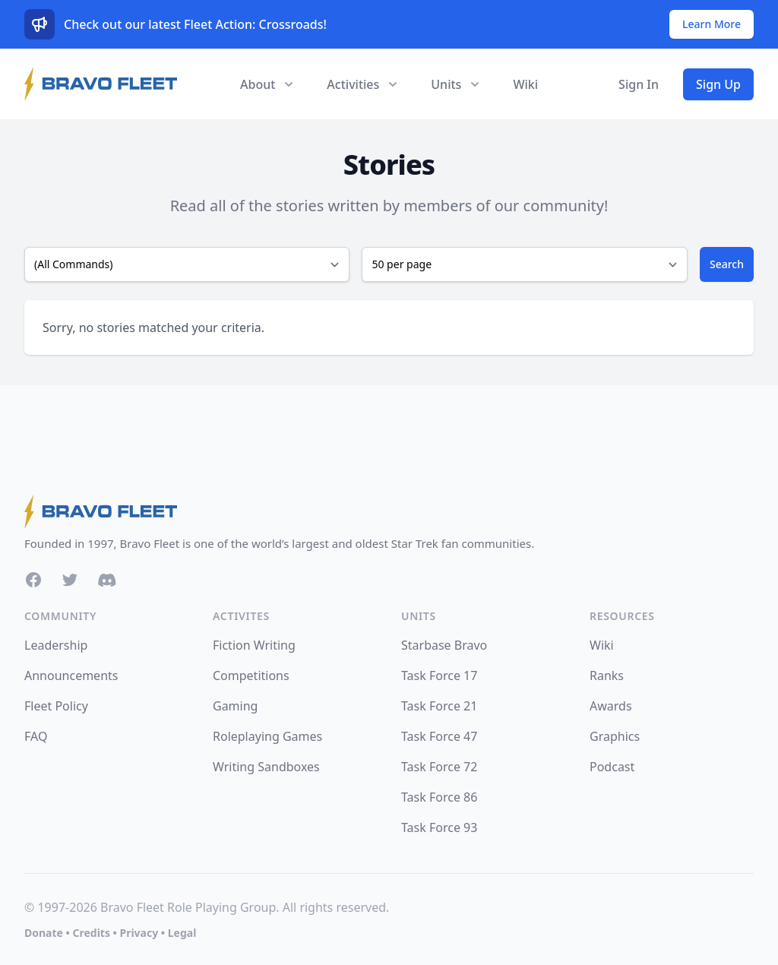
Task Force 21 (439, 706)
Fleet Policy (56, 706)
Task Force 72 (439, 766)
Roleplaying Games (267, 736)
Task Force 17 (439, 675)
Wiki (525, 84)
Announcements (71, 675)
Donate (43, 932)
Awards (611, 706)
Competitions (251, 675)
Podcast (612, 766)
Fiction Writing (254, 645)
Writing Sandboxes (266, 766)
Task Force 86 (439, 797)
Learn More (711, 24)
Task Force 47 (439, 736)
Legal (182, 932)
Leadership (55, 645)
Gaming (235, 706)
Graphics (615, 736)
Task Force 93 (439, 827)
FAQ (35, 736)
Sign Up (718, 84)
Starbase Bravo (444, 645)
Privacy (138, 932)
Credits (90, 932)
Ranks (607, 675)
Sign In (638, 84)
